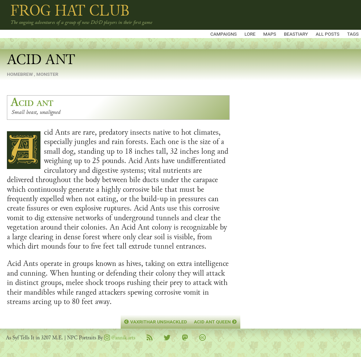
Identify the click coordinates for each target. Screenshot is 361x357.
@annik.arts (119, 337)
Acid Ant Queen (215, 321)
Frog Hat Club (70, 10)
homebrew (20, 74)
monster (47, 74)
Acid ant (32, 102)
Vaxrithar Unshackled (155, 321)
